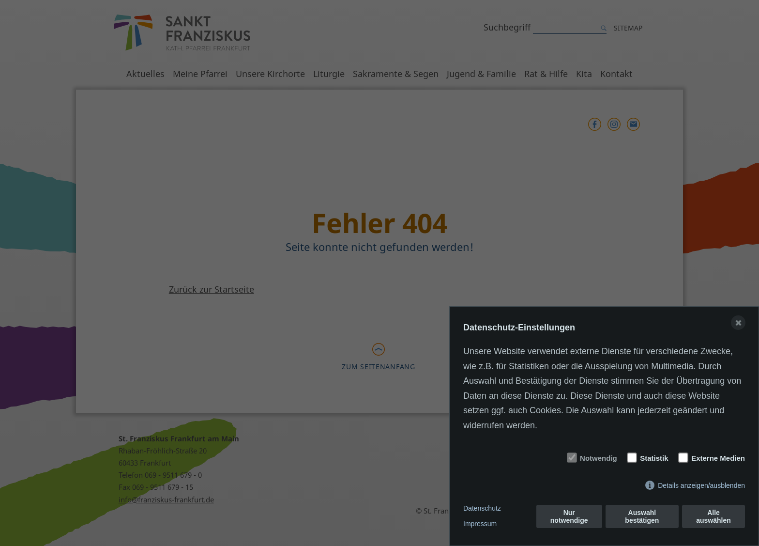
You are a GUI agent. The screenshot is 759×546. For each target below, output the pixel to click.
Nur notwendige (569, 516)
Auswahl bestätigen (642, 516)
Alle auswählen (713, 516)
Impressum (480, 524)
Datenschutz (482, 508)
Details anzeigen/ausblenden (701, 485)
